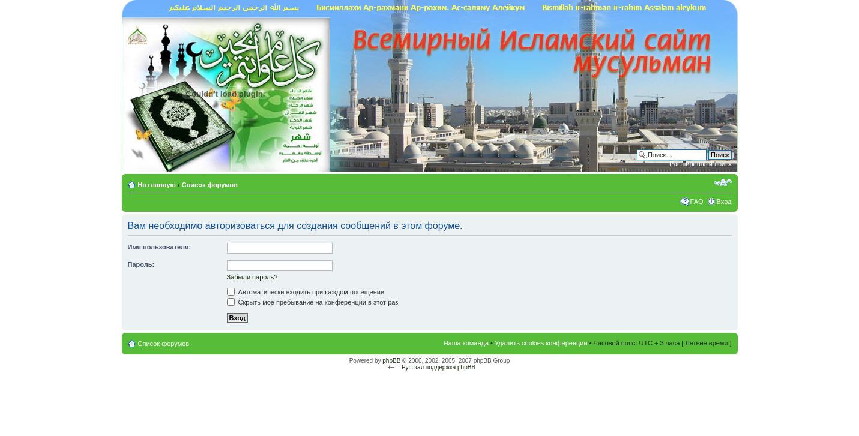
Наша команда (466, 343)
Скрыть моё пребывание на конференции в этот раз (313, 302)
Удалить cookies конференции (541, 343)
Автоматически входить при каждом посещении (306, 292)
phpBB (391, 360)
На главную (158, 184)
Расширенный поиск (700, 163)
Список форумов (210, 184)
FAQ (697, 201)
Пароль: (141, 264)
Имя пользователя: (159, 247)
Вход (724, 201)
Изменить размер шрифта (723, 182)
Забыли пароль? (252, 277)
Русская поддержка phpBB (438, 367)
